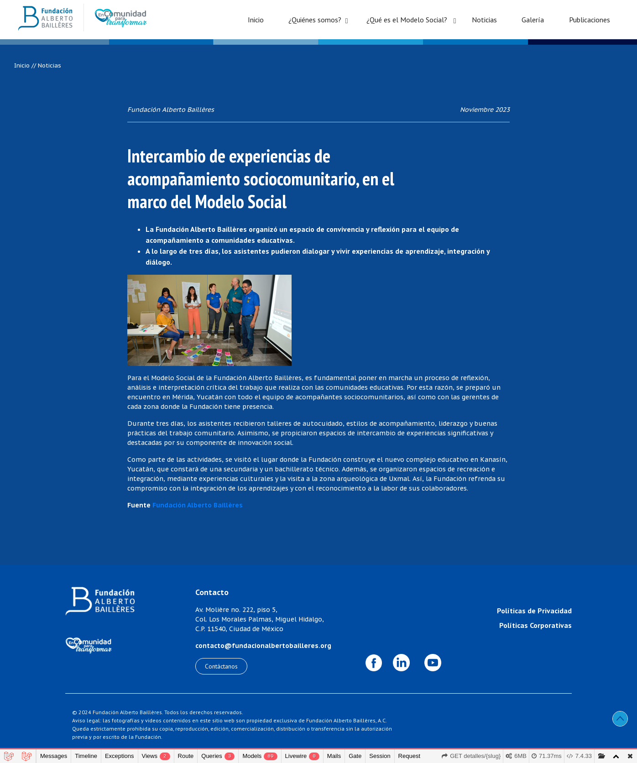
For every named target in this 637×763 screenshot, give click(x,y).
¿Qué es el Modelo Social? (406, 19)
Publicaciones (589, 19)
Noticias (484, 19)
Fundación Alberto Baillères (197, 505)
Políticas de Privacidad (534, 610)
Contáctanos (221, 666)
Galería (533, 19)
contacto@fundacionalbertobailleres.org (263, 646)
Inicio (256, 19)
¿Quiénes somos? (314, 19)
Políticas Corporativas (535, 625)
